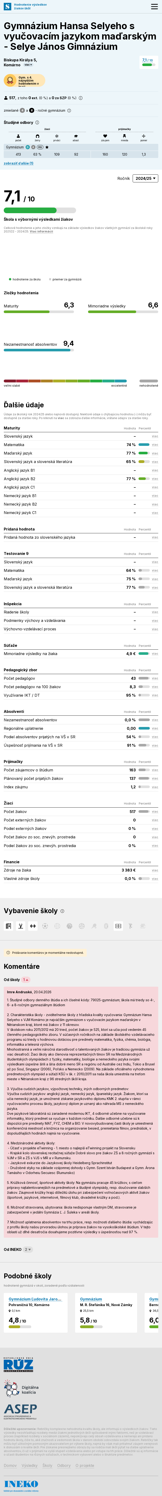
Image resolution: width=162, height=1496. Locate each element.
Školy (47, 1465)
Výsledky (30, 1465)
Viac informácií (41, 231)
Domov (10, 1465)
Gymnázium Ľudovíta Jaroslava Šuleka (45, 1299)
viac (27, 64)
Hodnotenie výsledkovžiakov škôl (30, 6)
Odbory (64, 1465)
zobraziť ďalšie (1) (18, 163)
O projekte (85, 1465)
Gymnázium (15, 147)
